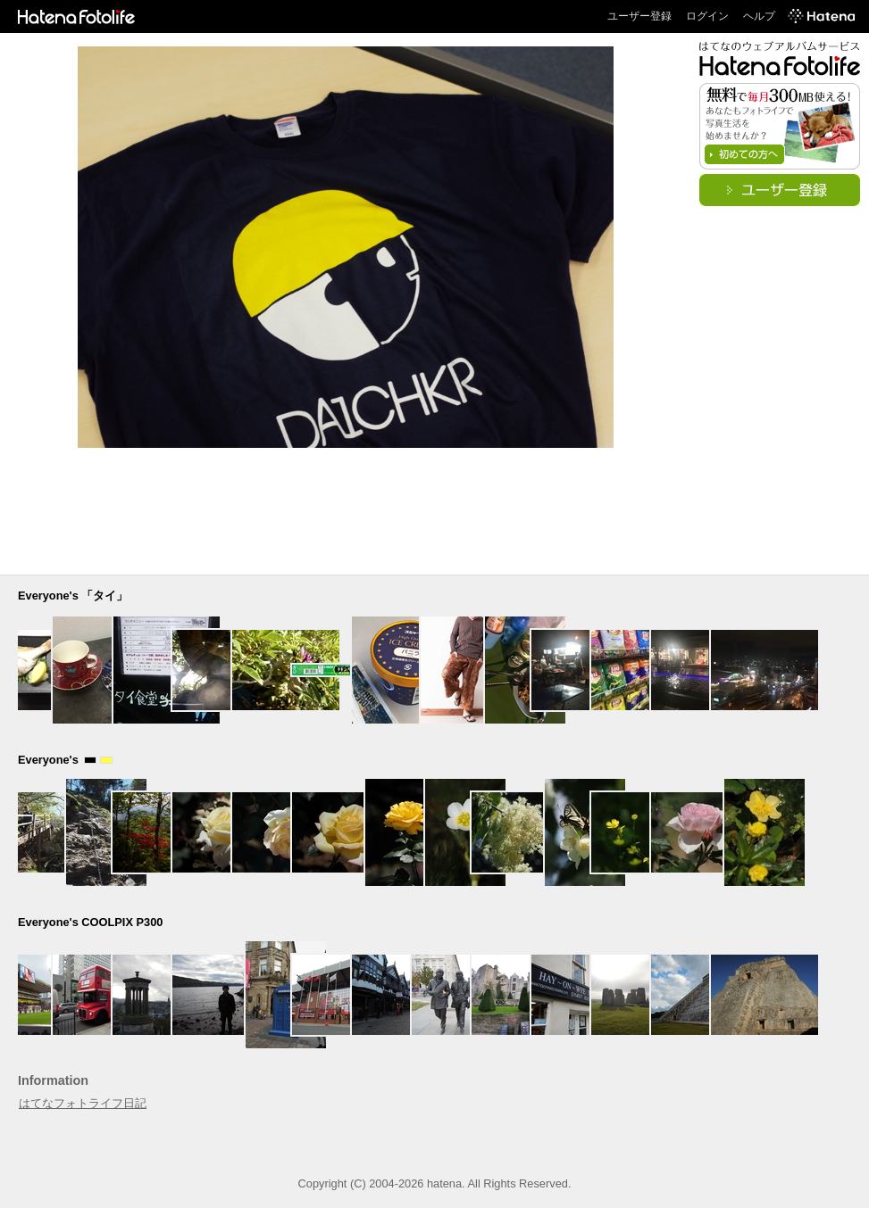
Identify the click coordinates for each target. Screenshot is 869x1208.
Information (53, 1080)
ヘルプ (759, 16)
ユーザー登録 (639, 16)
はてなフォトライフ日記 (82, 1103)
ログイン (707, 16)
